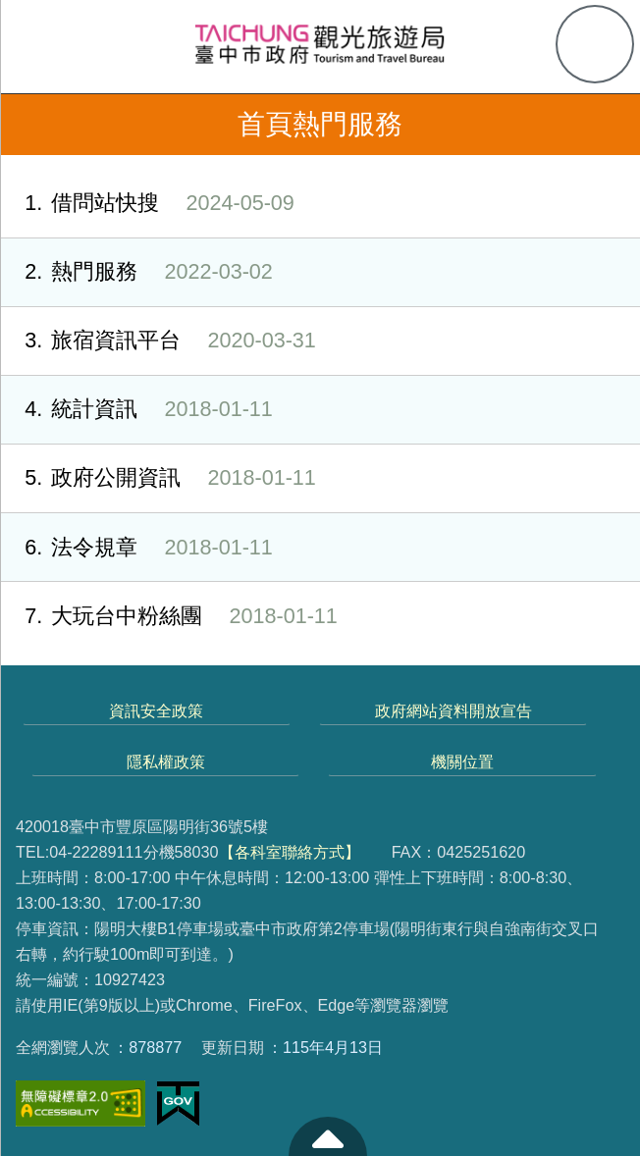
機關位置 (462, 761)
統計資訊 (136, 410)
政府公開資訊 (158, 478)
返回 (31, 124)
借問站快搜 (147, 203)
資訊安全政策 (156, 710)
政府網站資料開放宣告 (453, 710)
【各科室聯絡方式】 (289, 852)
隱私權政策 (166, 761)
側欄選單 (45, 45)
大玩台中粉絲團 (169, 617)
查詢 (595, 44)
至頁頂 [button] (328, 1136)
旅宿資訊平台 (158, 341)
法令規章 (136, 548)
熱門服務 (136, 272)
